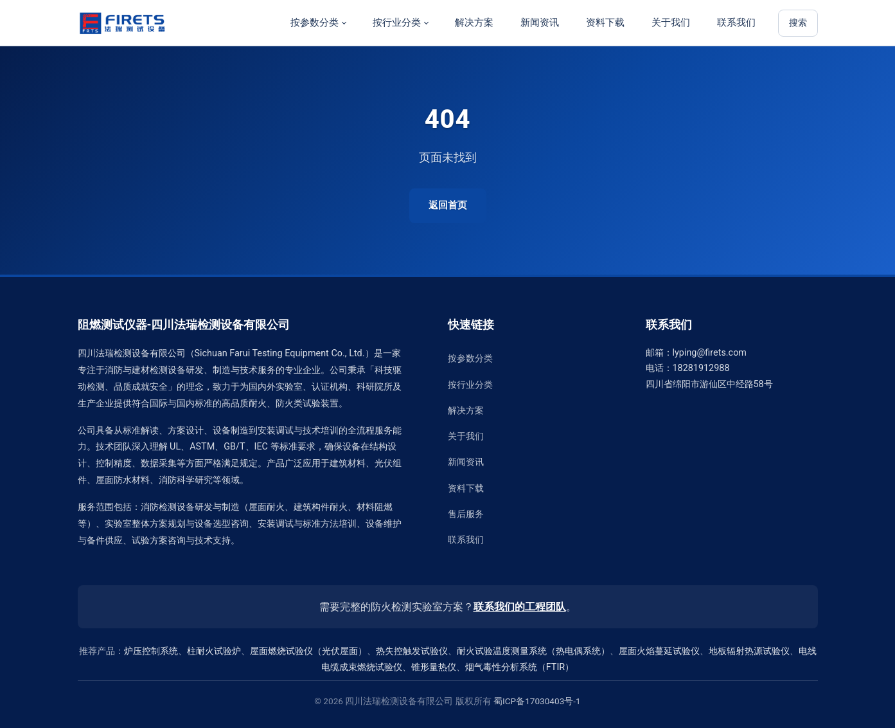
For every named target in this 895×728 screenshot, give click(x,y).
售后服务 (466, 514)
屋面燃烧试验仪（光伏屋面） (308, 651)
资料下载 (605, 22)
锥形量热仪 (433, 667)
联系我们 (736, 22)
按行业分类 (397, 22)
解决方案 (474, 22)
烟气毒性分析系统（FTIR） (519, 667)
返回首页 (448, 205)
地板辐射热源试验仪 (749, 651)
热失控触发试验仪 (412, 651)
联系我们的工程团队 (520, 607)
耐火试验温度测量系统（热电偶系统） (533, 651)
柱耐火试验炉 (214, 651)
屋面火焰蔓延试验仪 (659, 651)
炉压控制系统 (151, 651)
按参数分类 (314, 22)
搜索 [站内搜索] (798, 22)
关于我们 (670, 22)
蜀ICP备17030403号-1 (537, 701)
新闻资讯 (539, 22)
